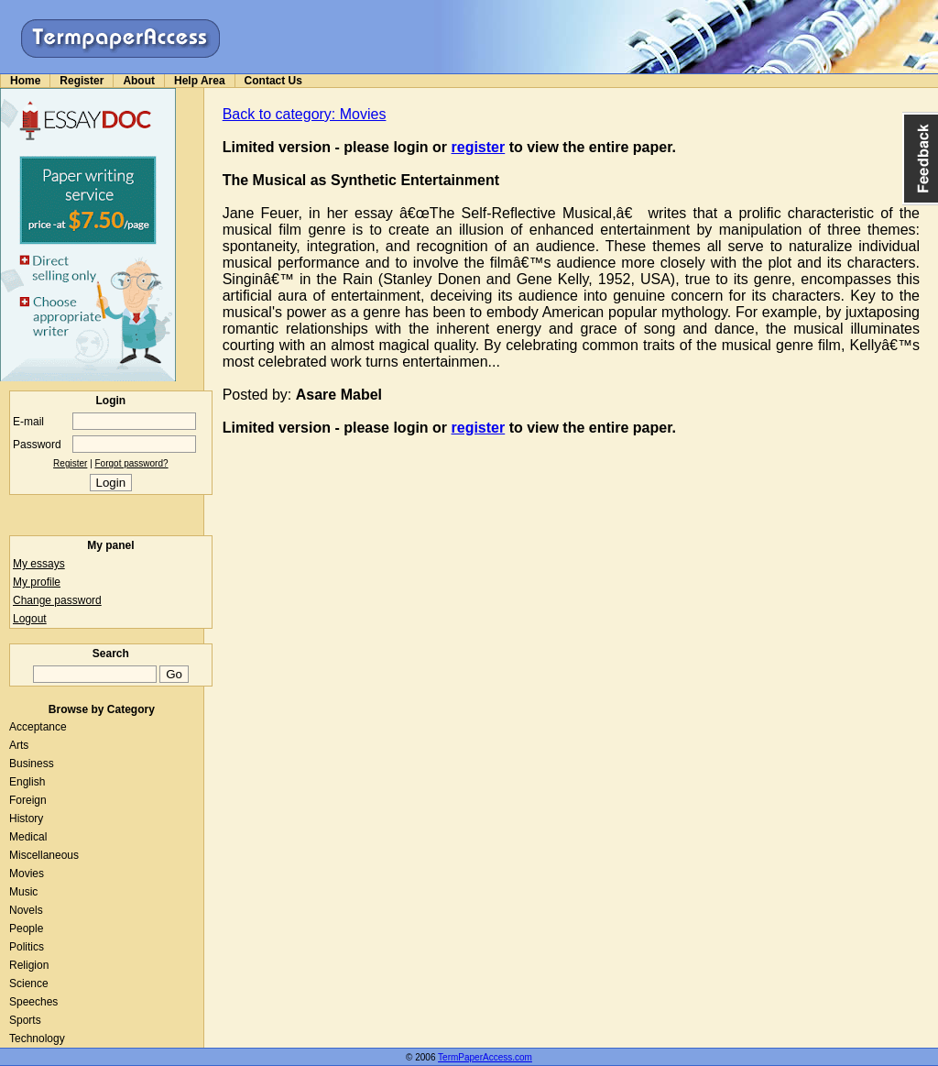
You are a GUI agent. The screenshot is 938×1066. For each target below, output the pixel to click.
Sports (25, 1020)
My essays (39, 563)
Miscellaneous (44, 855)
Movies (26, 873)
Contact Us (273, 80)
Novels (26, 910)
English (27, 781)
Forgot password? (132, 463)
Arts (18, 745)
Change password (57, 600)
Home (25, 80)
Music (23, 891)
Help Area (199, 80)
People (26, 928)
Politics (26, 946)
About (139, 80)
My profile (36, 582)
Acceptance (38, 726)
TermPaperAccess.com (485, 1057)
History (26, 818)
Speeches (33, 1001)
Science (29, 983)
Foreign (28, 800)
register (479, 147)
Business (31, 763)
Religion (29, 965)
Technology (37, 1038)
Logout (30, 618)
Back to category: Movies (305, 114)
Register (82, 80)
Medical (28, 836)
